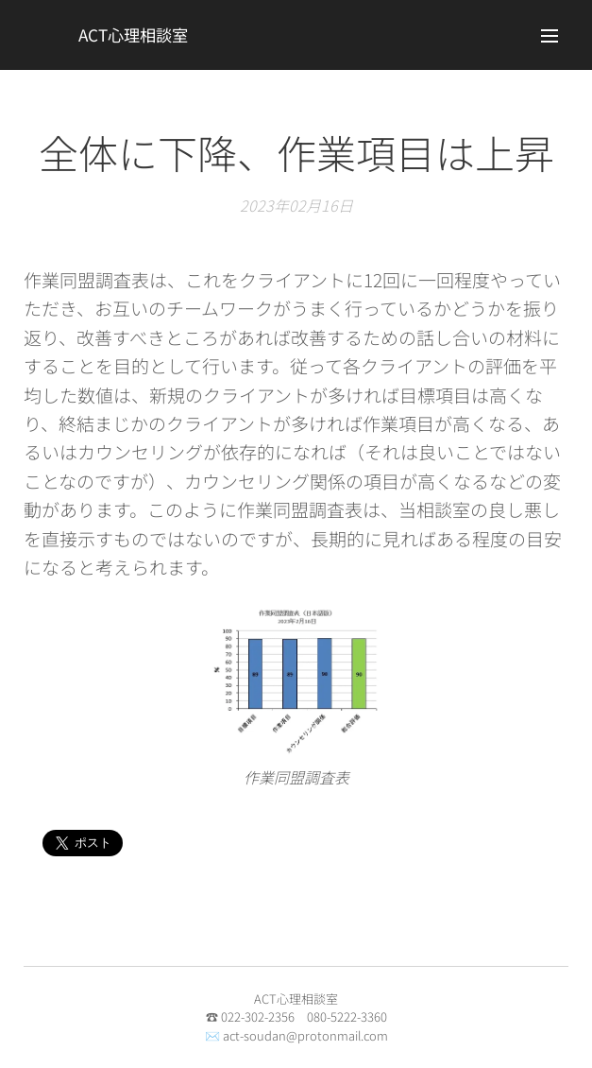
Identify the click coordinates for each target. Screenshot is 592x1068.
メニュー (549, 36)
